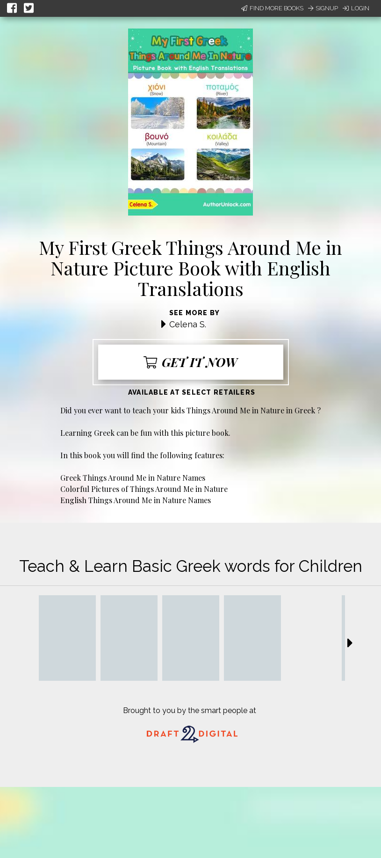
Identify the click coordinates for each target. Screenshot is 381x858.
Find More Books (272, 8)
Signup (323, 8)
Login (356, 8)
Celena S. (187, 324)
